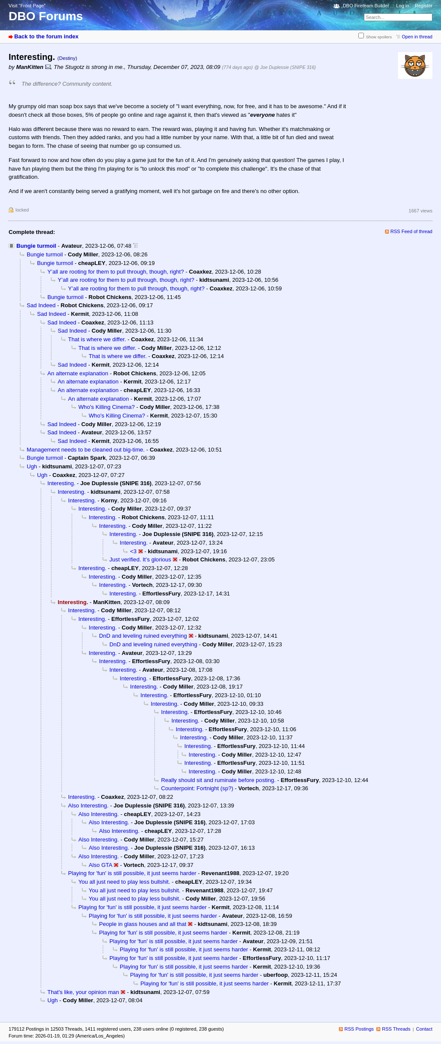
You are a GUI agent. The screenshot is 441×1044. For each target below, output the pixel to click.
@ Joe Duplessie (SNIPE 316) (285, 67)
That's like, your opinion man (83, 992)
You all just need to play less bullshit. (124, 882)
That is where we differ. (97, 339)
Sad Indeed (41, 305)
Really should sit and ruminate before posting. (218, 780)
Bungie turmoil (36, 246)
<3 (133, 551)
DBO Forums (46, 16)
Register (423, 5)
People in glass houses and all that (142, 924)
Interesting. (61, 483)
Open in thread (417, 36)
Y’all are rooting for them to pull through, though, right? (115, 271)
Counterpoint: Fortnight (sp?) (197, 788)
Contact (424, 1029)
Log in (402, 5)
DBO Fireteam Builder (366, 5)
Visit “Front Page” (27, 5)
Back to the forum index (46, 36)
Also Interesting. (88, 805)
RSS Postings (359, 1029)
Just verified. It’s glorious (140, 559)
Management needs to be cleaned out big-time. (86, 449)
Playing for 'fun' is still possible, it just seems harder (132, 873)
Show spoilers (379, 36)
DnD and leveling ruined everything (143, 636)
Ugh (32, 466)
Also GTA (100, 865)
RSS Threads (396, 1029)
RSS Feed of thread (412, 231)
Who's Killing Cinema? (106, 407)
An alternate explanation (77, 373)
